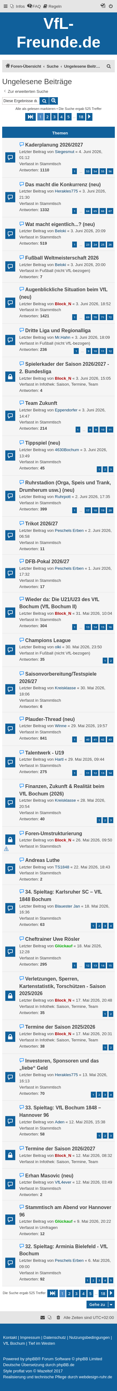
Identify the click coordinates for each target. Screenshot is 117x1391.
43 (110, 739)
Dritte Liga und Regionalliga (58, 330)
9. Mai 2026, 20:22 (94, 1221)
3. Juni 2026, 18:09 (92, 337)
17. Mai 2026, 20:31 (94, 1033)
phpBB (32, 1359)
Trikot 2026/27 (41, 523)
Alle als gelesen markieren (36, 109)
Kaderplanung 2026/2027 (54, 144)
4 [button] (61, 117)
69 (87, 317)
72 (110, 317)
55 (102, 171)
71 (102, 317)
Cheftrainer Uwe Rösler (52, 939)
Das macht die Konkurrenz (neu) (63, 184)
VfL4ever (63, 1182)
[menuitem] (17, 6)
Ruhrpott (63, 496)
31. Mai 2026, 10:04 (94, 613)
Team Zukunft (41, 403)
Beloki (60, 231)
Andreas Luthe (42, 860)
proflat (19, 1371)
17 (87, 510)
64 (87, 211)
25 (102, 244)
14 (95, 627)
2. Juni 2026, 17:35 (92, 496)
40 (87, 739)
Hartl (59, 759)
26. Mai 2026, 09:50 (94, 840)
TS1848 (62, 867)
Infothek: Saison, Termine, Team (69, 384)
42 (102, 739)
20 (110, 510)
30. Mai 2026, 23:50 (84, 647)
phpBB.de (65, 1364)
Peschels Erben (69, 530)
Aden (59, 1122)
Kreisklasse (65, 688)
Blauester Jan (67, 906)
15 (102, 627)
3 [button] (54, 117)
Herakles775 (66, 191)
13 (87, 627)
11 (102, 351)
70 (95, 317)
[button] (30, 117)
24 (95, 244)
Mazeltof (45, 1371)
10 (95, 351)
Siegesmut (64, 151)
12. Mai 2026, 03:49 (94, 1182)
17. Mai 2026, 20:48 (94, 1000)
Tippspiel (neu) (42, 443)
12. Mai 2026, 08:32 (94, 1155)
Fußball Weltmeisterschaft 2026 (62, 258)
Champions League (48, 640)
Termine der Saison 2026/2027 (60, 1148)
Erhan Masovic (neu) (49, 1175)
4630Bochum (67, 449)
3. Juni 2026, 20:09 (88, 231)
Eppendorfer (66, 410)
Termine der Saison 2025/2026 (60, 1027)
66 (102, 211)
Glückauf (63, 946)
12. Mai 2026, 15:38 (87, 1122)
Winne (60, 725)
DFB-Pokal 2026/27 (47, 561)
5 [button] (68, 117)
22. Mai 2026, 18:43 (92, 867)
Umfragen (49, 1227)
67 (110, 211)
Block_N (63, 303)
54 (95, 171)
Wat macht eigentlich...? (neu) (60, 224)
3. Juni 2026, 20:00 (88, 264)
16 (110, 627)
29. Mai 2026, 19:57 (89, 725)
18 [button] (81, 117)
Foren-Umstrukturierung (53, 833)
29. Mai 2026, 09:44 (86, 759)
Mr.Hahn (62, 337)
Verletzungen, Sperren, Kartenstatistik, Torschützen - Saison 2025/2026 (62, 986)
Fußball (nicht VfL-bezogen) (65, 270)
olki (58, 647)
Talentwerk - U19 (44, 752)
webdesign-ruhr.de (95, 1377)
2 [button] (47, 117)
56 (110, 171)
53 (87, 171)
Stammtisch (50, 163)
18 (95, 510)
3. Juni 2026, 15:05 (93, 378)
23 (87, 244)
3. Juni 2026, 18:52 (93, 303)
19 (102, 510)
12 (110, 351)
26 (110, 244)
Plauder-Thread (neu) (50, 719)
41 (95, 739)
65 (95, 211)
